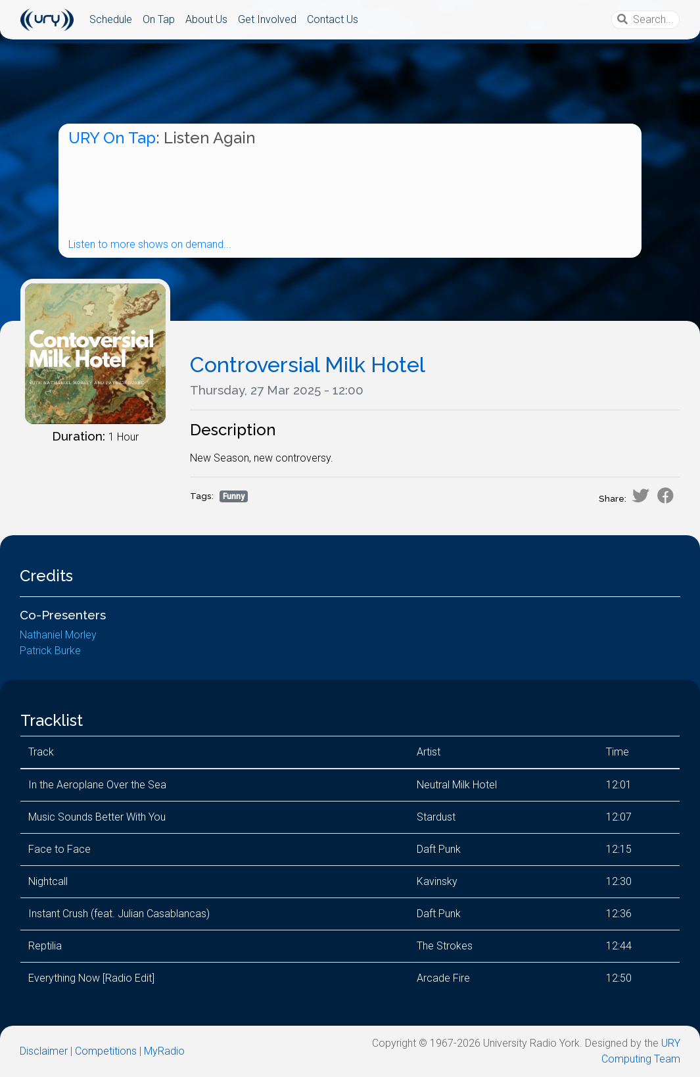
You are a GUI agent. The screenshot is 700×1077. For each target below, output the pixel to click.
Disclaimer (44, 1051)
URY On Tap (112, 137)
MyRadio (164, 1051)
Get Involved (267, 19)
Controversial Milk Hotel (307, 364)
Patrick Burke (50, 650)
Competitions (106, 1051)
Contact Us (332, 19)
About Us (206, 19)
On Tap (159, 19)
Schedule (110, 19)
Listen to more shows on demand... (149, 244)
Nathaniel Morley (58, 635)
